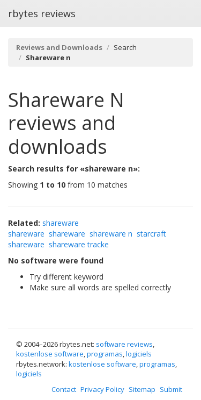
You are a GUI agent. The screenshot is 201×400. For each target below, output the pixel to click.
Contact (63, 389)
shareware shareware (43, 228)
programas (105, 354)
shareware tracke (79, 244)
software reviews (124, 344)
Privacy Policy (102, 389)
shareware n (111, 233)
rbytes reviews (42, 13)
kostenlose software (50, 354)
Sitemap (142, 389)
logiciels (139, 354)
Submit (171, 389)
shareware (67, 233)
